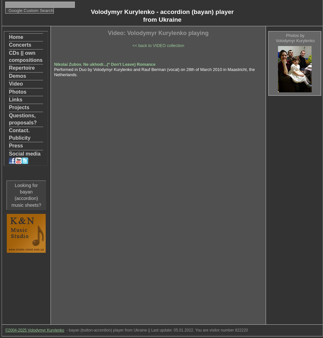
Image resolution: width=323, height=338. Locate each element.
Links (15, 99)
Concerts (20, 45)
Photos (17, 92)
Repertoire (22, 68)
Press (16, 145)
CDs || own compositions (25, 56)
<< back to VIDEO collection (158, 45)
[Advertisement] (294, 198)
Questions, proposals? (23, 119)
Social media (24, 157)
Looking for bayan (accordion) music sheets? (26, 195)
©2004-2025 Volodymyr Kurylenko (34, 330)
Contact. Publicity (19, 134)
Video (16, 84)
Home (16, 37)
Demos (17, 76)
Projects (19, 107)
